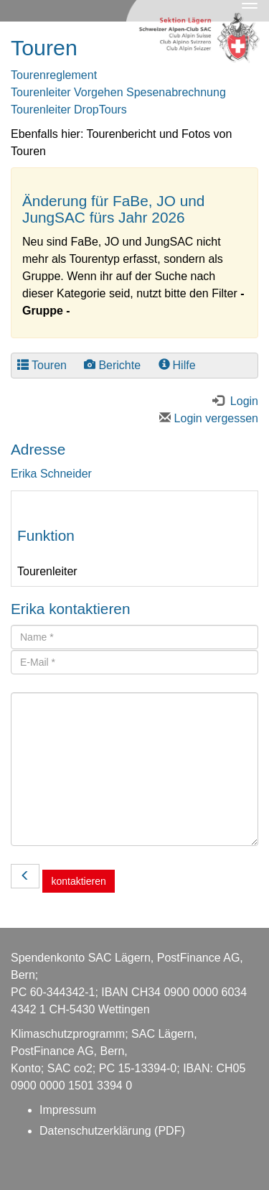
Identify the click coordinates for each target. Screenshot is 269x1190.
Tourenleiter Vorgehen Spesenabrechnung (118, 92)
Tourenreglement (54, 75)
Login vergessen (208, 418)
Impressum (67, 1110)
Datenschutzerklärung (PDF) (112, 1131)
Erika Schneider (51, 474)
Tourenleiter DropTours (69, 109)
